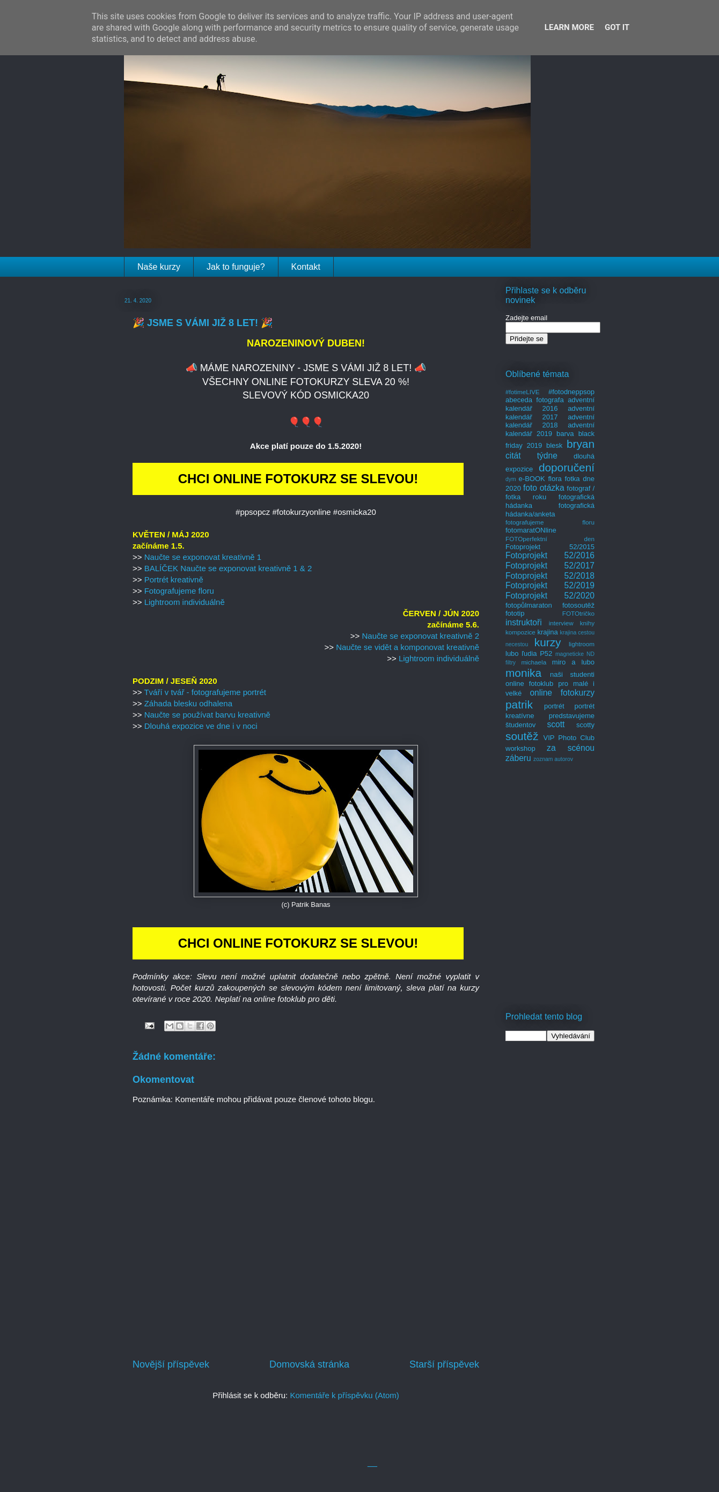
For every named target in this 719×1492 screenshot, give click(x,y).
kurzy (547, 642)
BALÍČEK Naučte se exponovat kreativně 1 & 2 (228, 568)
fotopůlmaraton (528, 605)
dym (510, 479)
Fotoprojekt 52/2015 (550, 547)
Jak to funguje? (236, 266)
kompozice (520, 632)
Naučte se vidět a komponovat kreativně (407, 647)
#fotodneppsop (571, 392)
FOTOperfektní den (550, 538)
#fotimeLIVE (522, 391)
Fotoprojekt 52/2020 (550, 595)
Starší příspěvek (444, 1364)
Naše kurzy (158, 266)
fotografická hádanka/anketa (550, 509)
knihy (587, 622)
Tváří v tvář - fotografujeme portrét (205, 692)
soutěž (521, 736)
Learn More (569, 27)
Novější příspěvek (171, 1364)
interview (561, 622)
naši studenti (572, 674)
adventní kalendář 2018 (550, 421)
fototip (514, 613)
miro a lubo (573, 662)
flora (554, 479)
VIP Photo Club (569, 738)
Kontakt (305, 266)
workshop (520, 748)
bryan (581, 444)
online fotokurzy (562, 692)
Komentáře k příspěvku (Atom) (344, 1395)
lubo (512, 653)
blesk (554, 445)
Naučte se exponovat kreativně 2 (420, 635)
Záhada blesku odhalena (188, 703)
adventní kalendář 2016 (550, 404)
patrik (519, 704)
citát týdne (531, 455)
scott (555, 724)
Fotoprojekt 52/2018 (550, 575)
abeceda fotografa (534, 400)
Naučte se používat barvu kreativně (207, 714)
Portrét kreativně (173, 579)
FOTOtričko (578, 613)
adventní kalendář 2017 (550, 412)
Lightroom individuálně (184, 602)
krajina (547, 632)
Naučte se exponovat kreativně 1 (202, 557)
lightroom (582, 643)
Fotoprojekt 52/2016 (550, 555)
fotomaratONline (530, 530)
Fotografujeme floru (179, 590)
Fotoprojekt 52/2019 (550, 585)
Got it (617, 27)
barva (565, 434)
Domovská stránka (309, 1364)
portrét (554, 706)
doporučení (567, 467)
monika (523, 673)
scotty (585, 725)
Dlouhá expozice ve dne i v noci (201, 725)
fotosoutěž (578, 605)
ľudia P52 (537, 653)
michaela (533, 662)
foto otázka (543, 487)
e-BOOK (532, 479)
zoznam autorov (553, 759)
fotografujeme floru (550, 522)
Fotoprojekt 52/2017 (550, 565)
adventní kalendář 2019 (550, 429)
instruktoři (523, 622)
